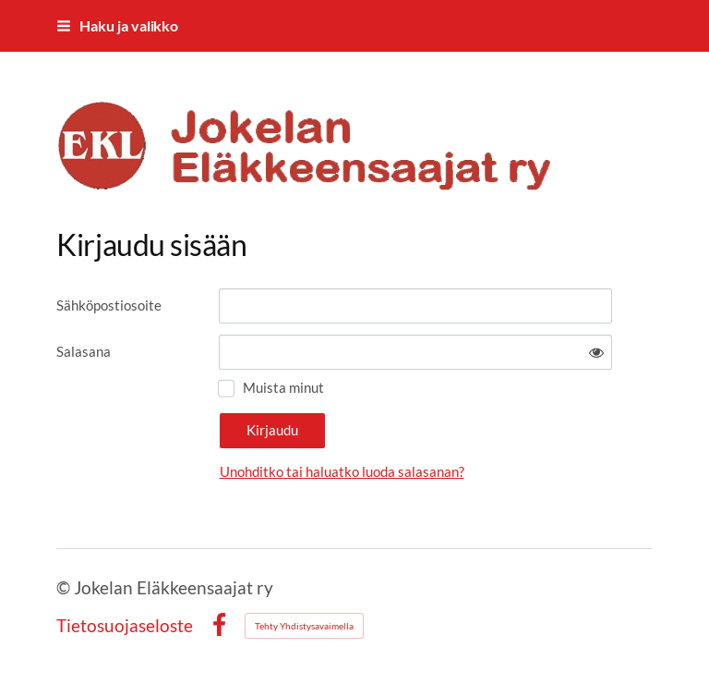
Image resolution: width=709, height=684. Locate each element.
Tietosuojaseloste (124, 625)
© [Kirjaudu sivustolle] (65, 587)
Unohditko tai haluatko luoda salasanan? (342, 471)
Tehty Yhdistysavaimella (304, 625)
